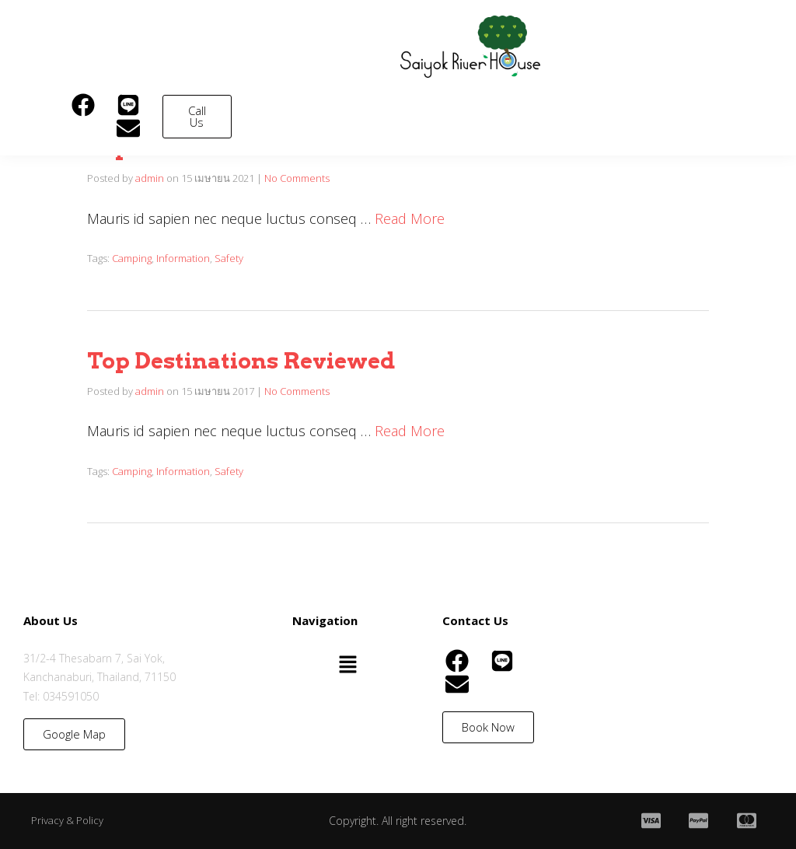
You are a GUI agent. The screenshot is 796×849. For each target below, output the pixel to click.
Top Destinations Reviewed (241, 361)
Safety (229, 258)
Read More (410, 218)
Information (183, 258)
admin (149, 178)
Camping (132, 258)
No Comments (297, 178)
